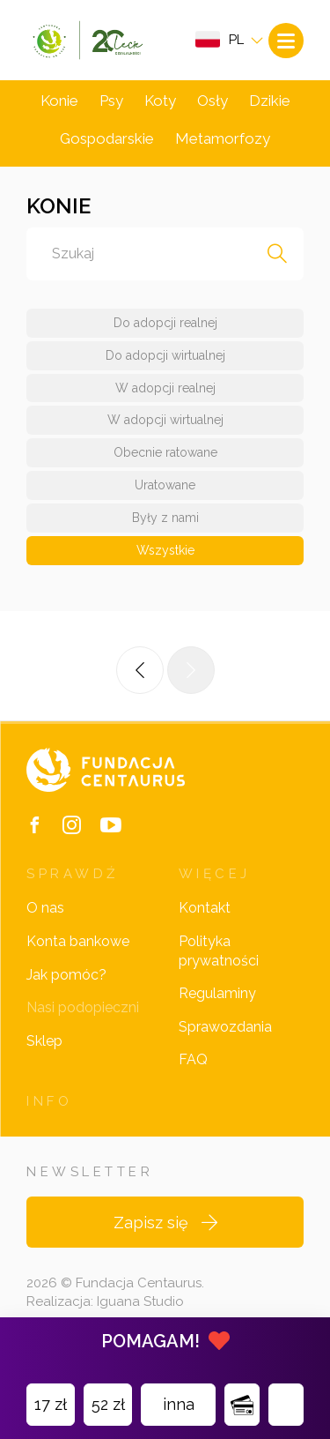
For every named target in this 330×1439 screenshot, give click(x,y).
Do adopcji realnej (165, 323)
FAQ (193, 1059)
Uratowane (165, 485)
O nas (45, 907)
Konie (59, 100)
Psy (111, 100)
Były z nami (165, 518)
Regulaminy (217, 993)
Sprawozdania (225, 1026)
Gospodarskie (107, 138)
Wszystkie (165, 550)
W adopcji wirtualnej (165, 420)
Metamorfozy (222, 138)
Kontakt (205, 907)
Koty (160, 100)
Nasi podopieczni (82, 1007)
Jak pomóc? (66, 974)
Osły (212, 100)
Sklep (44, 1041)
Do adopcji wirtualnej (165, 355)
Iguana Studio (140, 1301)
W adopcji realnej (165, 388)
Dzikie (269, 100)
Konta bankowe (77, 941)
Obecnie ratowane (165, 452)
